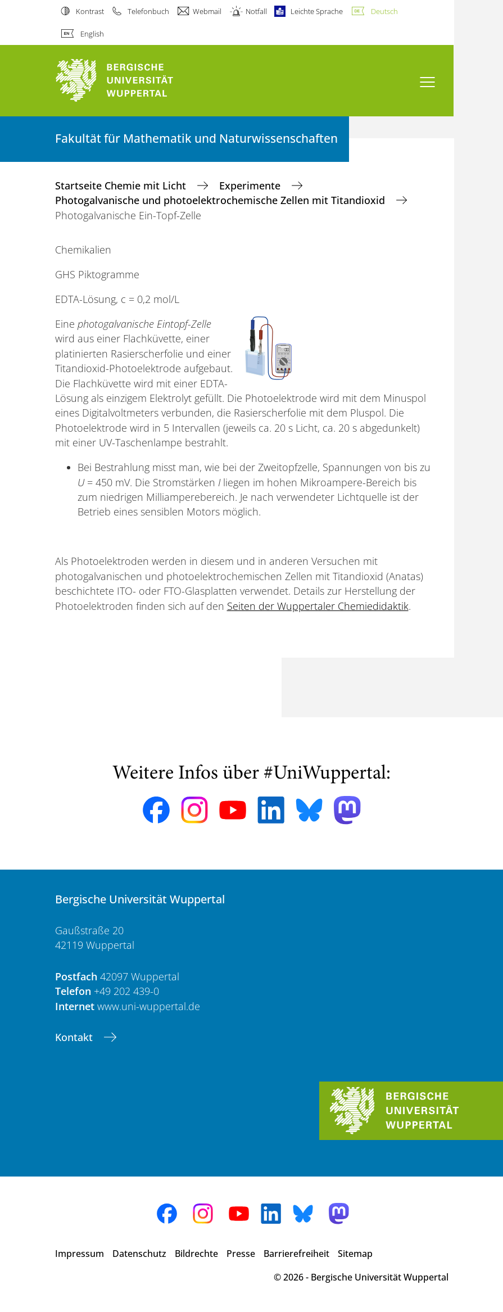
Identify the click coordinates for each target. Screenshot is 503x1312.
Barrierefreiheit (296, 1253)
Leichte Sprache (317, 11)
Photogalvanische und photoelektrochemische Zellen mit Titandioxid (221, 200)
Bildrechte (196, 1253)
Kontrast (90, 11)
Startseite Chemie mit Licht (122, 185)
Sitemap (355, 1253)
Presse (240, 1253)
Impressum (79, 1253)
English (92, 34)
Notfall (256, 11)
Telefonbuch (148, 11)
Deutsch (384, 11)
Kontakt (75, 1037)
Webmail (207, 11)
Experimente (251, 185)
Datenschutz (139, 1253)
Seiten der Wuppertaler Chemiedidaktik (318, 606)
